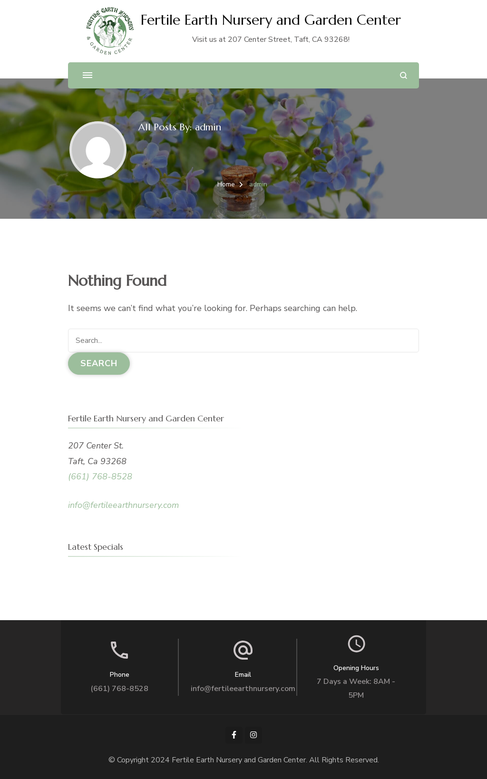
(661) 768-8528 (100, 476)
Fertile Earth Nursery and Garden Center (271, 20)
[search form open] (403, 75)
